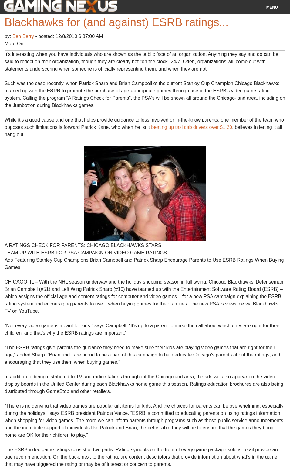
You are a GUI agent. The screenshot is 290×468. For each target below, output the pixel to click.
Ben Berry (23, 36)
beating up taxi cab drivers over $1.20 (191, 127)
